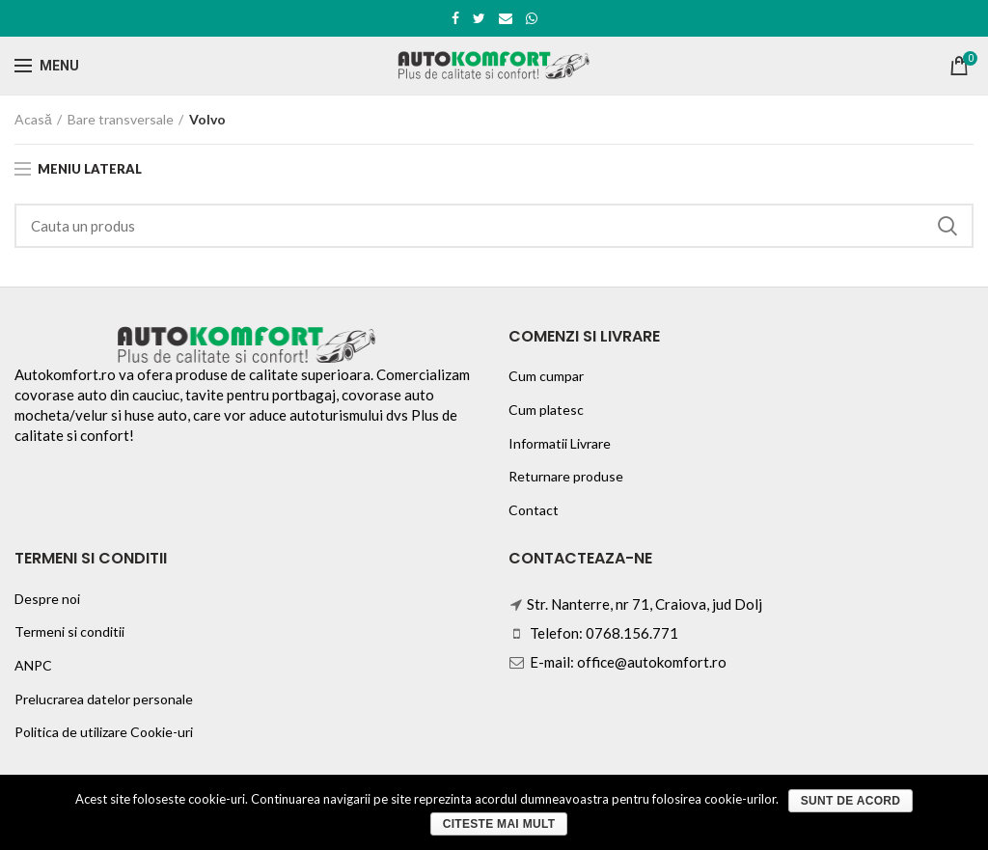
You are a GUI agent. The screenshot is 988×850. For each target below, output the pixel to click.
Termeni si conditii (69, 631)
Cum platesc (546, 409)
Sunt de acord (850, 801)
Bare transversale (121, 119)
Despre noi (47, 598)
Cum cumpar (546, 376)
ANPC (33, 665)
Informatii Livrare (559, 443)
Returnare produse (565, 476)
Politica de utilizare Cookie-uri (103, 732)
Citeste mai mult (499, 824)
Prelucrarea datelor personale (103, 699)
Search (947, 226)
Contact (533, 510)
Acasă (33, 119)
